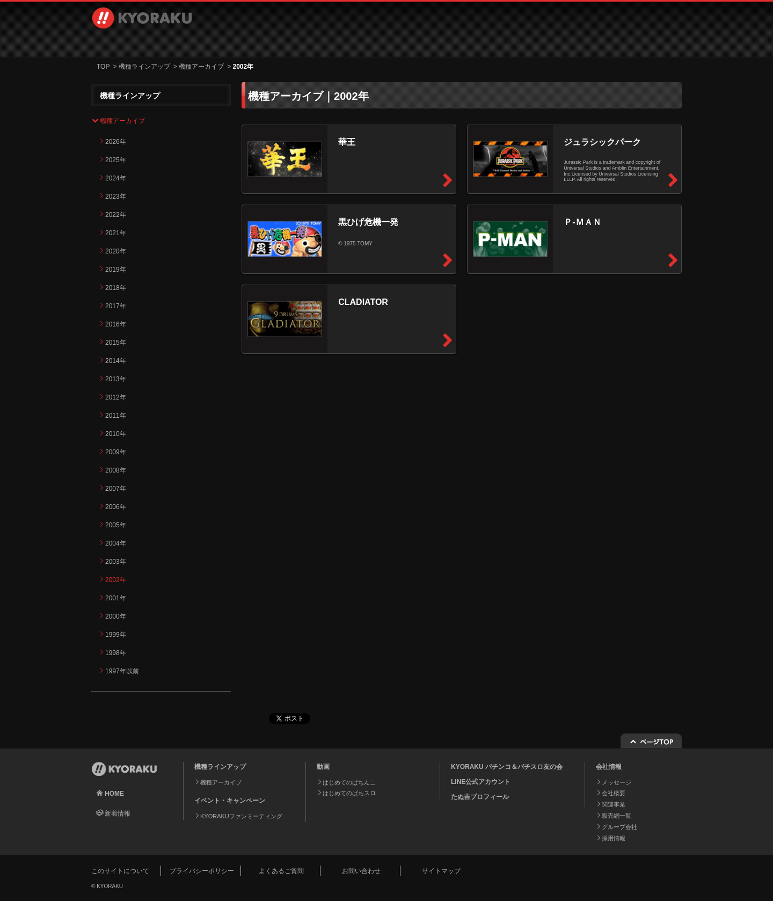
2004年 (115, 543)
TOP (103, 66)
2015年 (115, 342)
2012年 (115, 397)
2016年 (115, 324)
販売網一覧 (616, 815)
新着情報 (117, 813)
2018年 (115, 288)
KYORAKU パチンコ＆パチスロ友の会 (507, 767)
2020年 (115, 251)
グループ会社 (619, 827)
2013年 (115, 379)
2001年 (115, 598)
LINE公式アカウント (481, 782)
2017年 (115, 306)
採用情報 (521, 43)
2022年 (115, 215)
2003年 (115, 561)
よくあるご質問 (281, 871)
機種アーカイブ (201, 66)
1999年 (115, 634)
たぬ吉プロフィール (480, 797)
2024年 (115, 178)
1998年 (115, 653)
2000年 (115, 616)
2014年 (115, 361)
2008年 (115, 470)
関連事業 (613, 804)
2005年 (115, 525)
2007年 (115, 488)
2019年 (115, 269)
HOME (114, 793)
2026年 (115, 142)
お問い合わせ (624, 43)
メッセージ (616, 782)
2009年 (115, 452)
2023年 (115, 196)
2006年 (115, 507)
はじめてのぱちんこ (349, 782)
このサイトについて (120, 871)
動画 (250, 43)
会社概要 (613, 793)
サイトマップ (441, 871)
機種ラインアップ (148, 43)
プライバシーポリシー (202, 871)
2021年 (115, 233)
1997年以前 (122, 671)
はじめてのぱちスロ (349, 793)
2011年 (115, 415)
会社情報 (430, 43)
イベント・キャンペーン (340, 43)
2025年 (115, 160)
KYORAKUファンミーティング (241, 816)
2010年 (115, 434)
